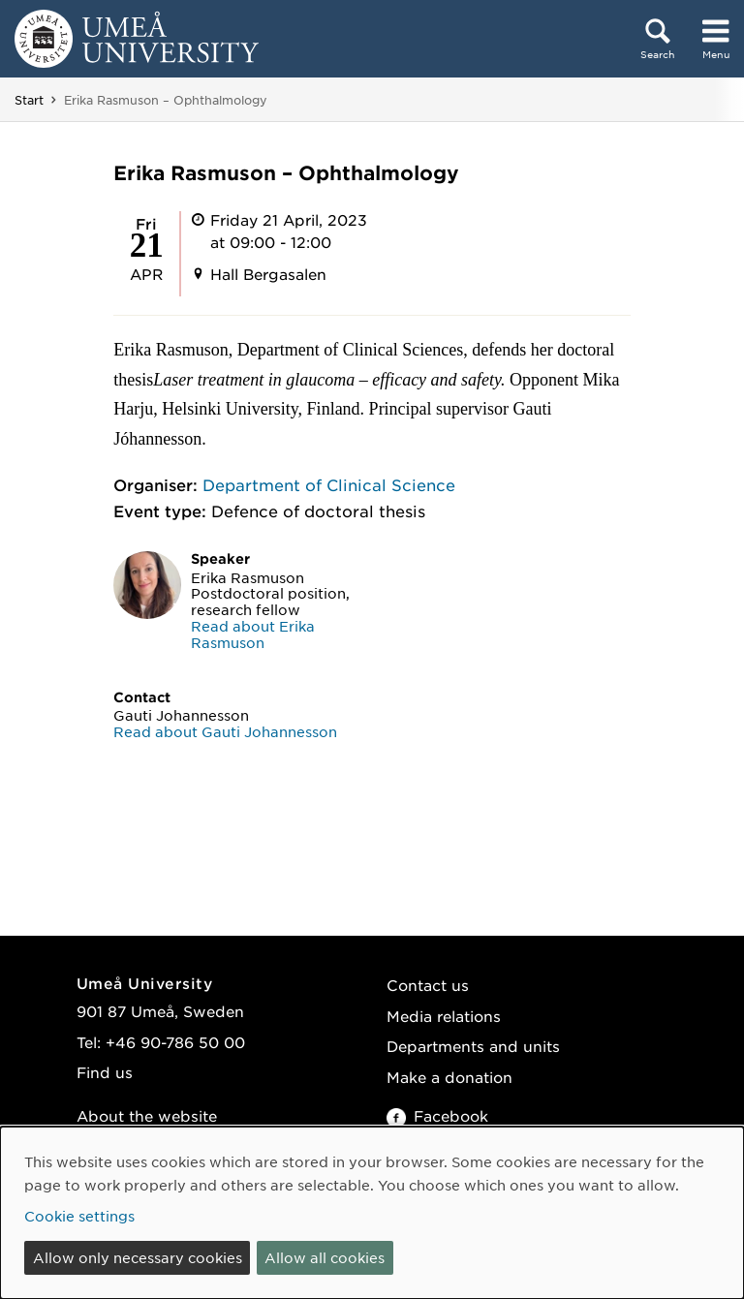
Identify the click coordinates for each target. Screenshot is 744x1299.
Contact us (428, 984)
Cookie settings (79, 1215)
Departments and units (473, 1045)
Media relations (444, 1015)
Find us (105, 1072)
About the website (147, 1115)
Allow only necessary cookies (137, 1257)
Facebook (437, 1115)
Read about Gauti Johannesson (225, 731)
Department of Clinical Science (328, 484)
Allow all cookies (324, 1257)
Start (29, 100)
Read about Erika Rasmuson (253, 634)
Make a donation (449, 1076)
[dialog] (372, 1213)
